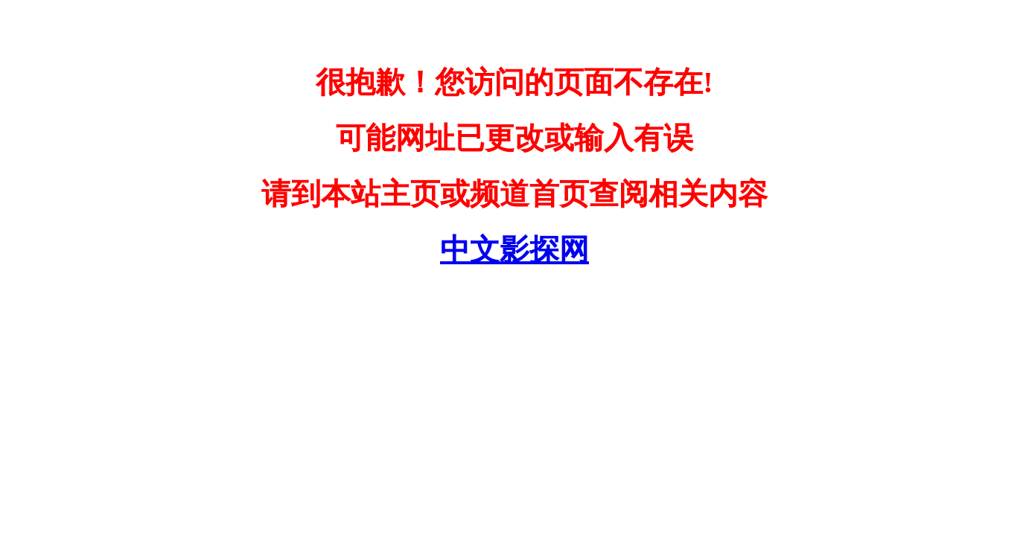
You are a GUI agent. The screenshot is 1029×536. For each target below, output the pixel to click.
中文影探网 (514, 250)
